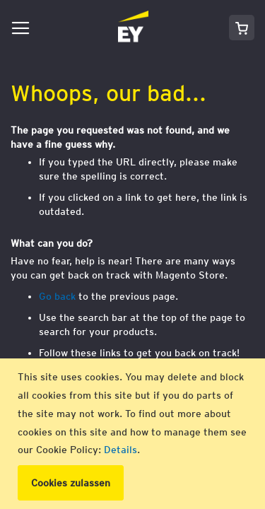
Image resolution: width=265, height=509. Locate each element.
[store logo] (91, 28)
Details (120, 449)
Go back (57, 296)
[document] (134, 434)
